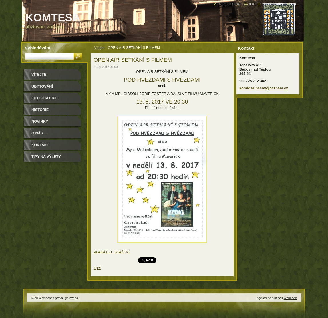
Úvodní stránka (230, 4)
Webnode (290, 298)
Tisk (251, 4)
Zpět (97, 268)
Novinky (39, 121)
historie (40, 110)
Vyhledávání (37, 47)
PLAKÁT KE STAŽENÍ (112, 252)
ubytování (42, 86)
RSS (293, 4)
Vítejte (99, 47)
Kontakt (40, 145)
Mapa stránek (273, 4)
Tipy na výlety (46, 156)
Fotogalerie (44, 98)
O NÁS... (38, 133)
